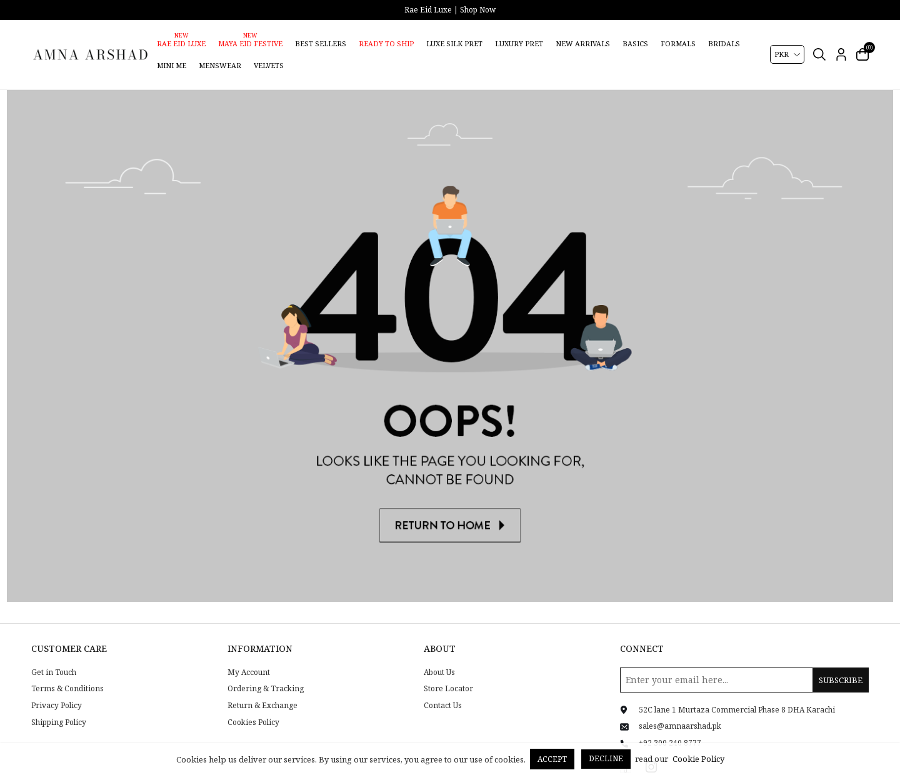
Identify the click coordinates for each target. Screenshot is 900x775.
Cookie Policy (698, 758)
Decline (606, 758)
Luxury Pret (519, 43)
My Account (249, 656)
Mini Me (171, 65)
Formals (678, 43)
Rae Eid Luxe (181, 43)
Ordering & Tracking (266, 673)
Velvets (269, 65)
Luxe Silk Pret (454, 43)
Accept (552, 759)
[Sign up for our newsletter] (744, 663)
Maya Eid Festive (250, 43)
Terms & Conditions (67, 673)
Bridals (724, 43)
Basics (635, 43)
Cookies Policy (253, 706)
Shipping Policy (58, 706)
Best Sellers (320, 43)
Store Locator (448, 673)
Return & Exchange (263, 689)
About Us (439, 656)
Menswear (220, 65)
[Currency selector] (787, 54)
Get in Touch (53, 656)
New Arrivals (583, 43)
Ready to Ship (386, 43)
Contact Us (443, 689)
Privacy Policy (56, 689)
